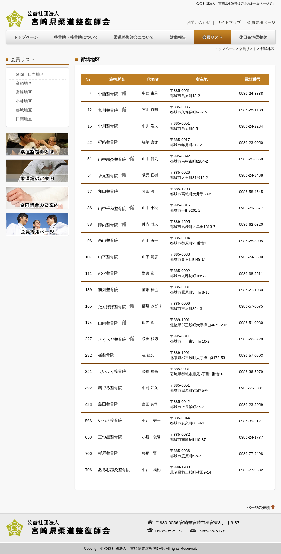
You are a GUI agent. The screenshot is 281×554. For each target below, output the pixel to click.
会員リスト (247, 49)
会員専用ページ (261, 22)
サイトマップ (229, 22)
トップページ (225, 49)
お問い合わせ (198, 22)
